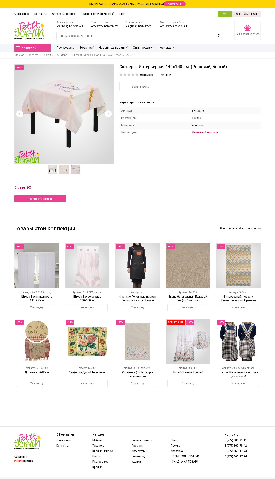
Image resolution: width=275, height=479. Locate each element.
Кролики (97, 467)
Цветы (96, 456)
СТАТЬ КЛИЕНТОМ (246, 14)
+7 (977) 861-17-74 (173, 26)
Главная (19, 54)
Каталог (33, 54)
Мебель (97, 440)
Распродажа (65, 47)
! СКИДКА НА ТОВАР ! (184, 461)
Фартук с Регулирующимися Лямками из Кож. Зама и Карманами (137, 300)
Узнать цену (140, 86)
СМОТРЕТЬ (174, 3)
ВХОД (225, 14)
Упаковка (177, 450)
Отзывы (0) (22, 187)
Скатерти (62, 54)
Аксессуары (139, 450)
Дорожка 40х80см (37, 372)
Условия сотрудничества (97, 13)
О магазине (21, 13)
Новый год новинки (112, 47)
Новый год (138, 456)
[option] (64, 114)
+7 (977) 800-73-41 (69, 26)
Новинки (86, 47)
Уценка (136, 461)
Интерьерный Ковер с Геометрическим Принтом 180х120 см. (238, 300)
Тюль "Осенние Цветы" (188, 372)
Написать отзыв (40, 199)
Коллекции (165, 47)
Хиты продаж (141, 47)
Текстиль (48, 54)
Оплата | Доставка (64, 13)
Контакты (40, 13)
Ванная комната (142, 440)
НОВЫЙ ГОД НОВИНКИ (185, 456)
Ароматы (137, 445)
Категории (27, 48)
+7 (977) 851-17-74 (138, 26)
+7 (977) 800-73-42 (104, 26)
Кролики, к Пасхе (103, 450)
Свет (174, 440)
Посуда (175, 445)
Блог (122, 13)
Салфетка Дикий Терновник (87, 372)
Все (240, 228)
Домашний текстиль (205, 132)
